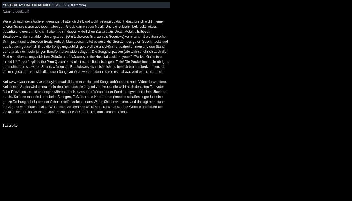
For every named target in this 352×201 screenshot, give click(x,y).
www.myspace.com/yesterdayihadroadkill (39, 82)
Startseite (10, 125)
